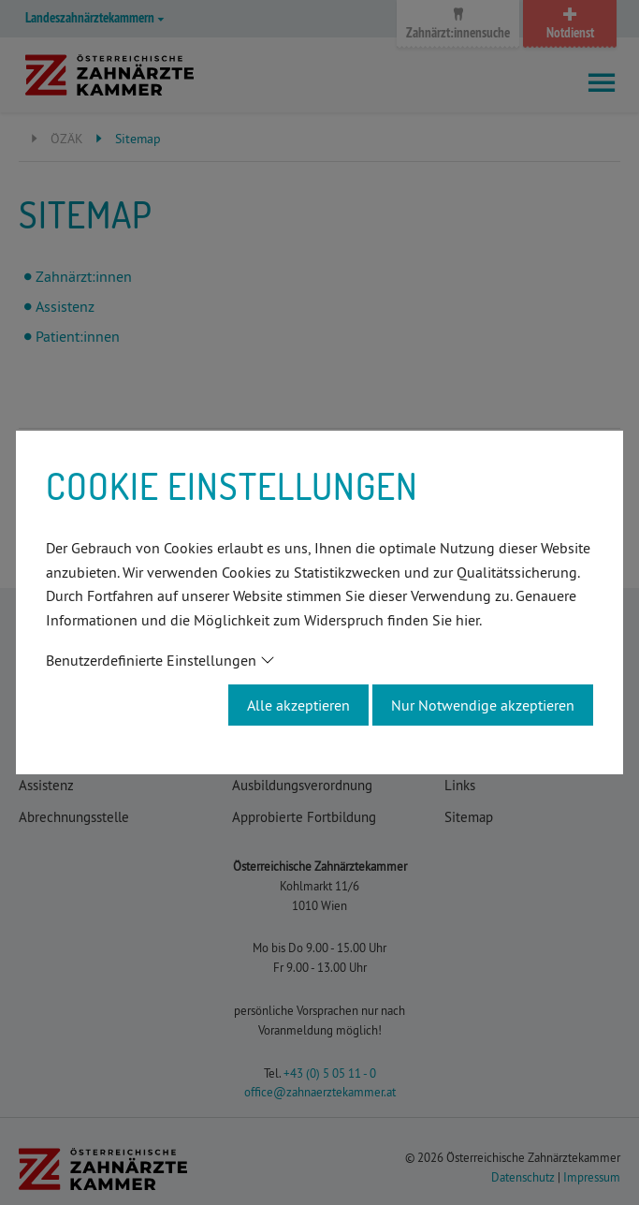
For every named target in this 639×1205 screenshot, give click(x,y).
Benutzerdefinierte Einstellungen (151, 660)
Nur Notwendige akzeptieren (482, 705)
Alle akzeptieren (298, 705)
